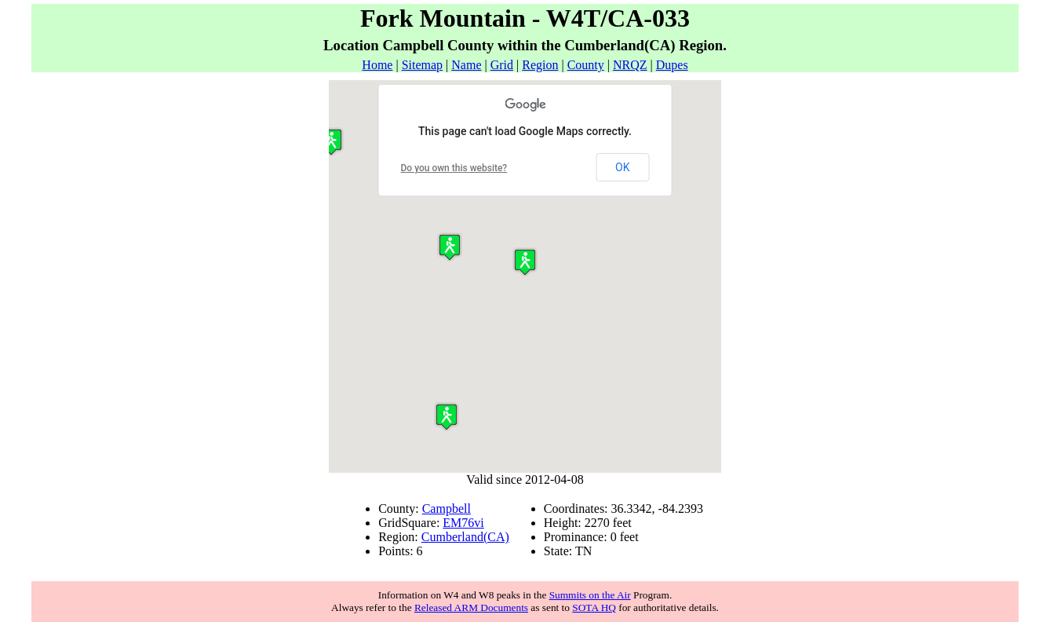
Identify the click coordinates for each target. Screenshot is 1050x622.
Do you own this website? (454, 168)
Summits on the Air (590, 595)
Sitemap (422, 64)
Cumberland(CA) (465, 536)
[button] (525, 261)
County (585, 64)
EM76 (458, 522)
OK (622, 167)
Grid (501, 64)
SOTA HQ (594, 607)
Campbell (446, 508)
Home (377, 64)
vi (478, 522)
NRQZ (630, 64)
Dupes (672, 64)
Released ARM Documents (471, 607)
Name (466, 64)
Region (540, 64)
